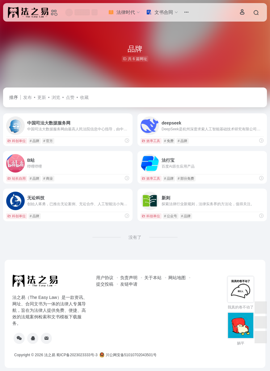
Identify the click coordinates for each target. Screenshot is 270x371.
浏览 (56, 97)
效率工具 (151, 141)
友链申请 (128, 284)
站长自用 (16, 178)
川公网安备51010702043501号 (128, 355)
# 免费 (169, 141)
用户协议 (104, 277)
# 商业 (48, 178)
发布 (27, 97)
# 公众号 (170, 216)
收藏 (84, 97)
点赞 (70, 97)
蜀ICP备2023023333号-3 (76, 355)
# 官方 (48, 141)
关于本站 (153, 277)
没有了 (135, 237)
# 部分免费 (186, 178)
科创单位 (16, 141)
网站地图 (177, 277)
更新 (41, 97)
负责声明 (128, 277)
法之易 (49, 355)
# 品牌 (34, 141)
